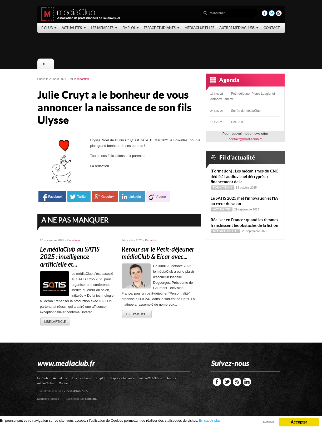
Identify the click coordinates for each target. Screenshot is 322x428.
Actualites (60, 378)
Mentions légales (48, 398)
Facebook (217, 382)
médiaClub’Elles (150, 378)
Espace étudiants (122, 378)
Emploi (100, 378)
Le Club (42, 378)
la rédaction (81, 78)
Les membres (81, 378)
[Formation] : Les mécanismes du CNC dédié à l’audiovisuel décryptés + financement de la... (244, 176)
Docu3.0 (237, 122)
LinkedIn (247, 382)
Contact (64, 383)
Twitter (227, 382)
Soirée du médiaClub (246, 111)
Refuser (268, 422)
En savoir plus (210, 420)
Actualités (221, 209)
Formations (222, 187)
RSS (237, 382)
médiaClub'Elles (225, 231)
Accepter (299, 422)
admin (76, 240)
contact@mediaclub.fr (245, 139)
